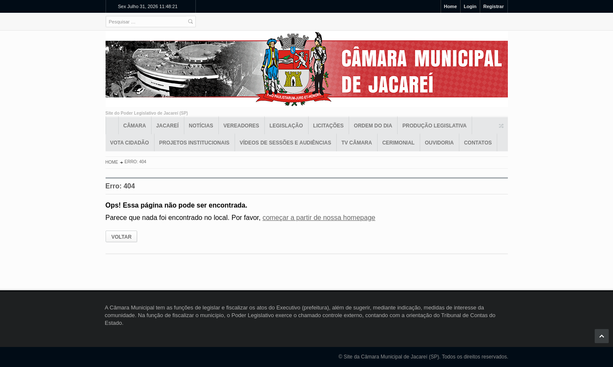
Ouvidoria (439, 143)
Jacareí (167, 126)
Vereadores (241, 126)
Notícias (201, 126)
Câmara (134, 126)
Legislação (286, 126)
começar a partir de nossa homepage (319, 217)
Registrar (493, 6)
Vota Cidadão (129, 143)
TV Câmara (356, 143)
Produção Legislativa (434, 126)
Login (470, 6)
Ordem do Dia (373, 126)
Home (450, 6)
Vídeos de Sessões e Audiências (285, 143)
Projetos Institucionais (194, 143)
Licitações (328, 126)
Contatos (478, 143)
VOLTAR (122, 237)
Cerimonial (398, 143)
